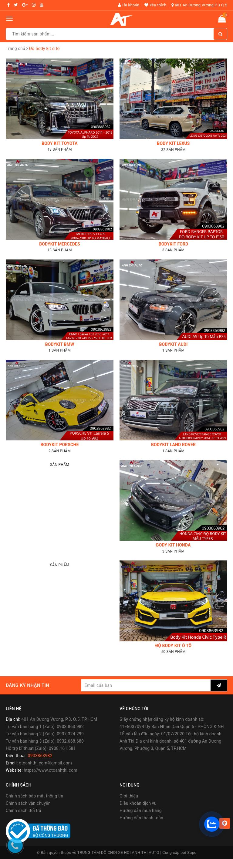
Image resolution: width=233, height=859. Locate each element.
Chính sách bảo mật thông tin (34, 796)
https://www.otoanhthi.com (50, 770)
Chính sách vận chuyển (28, 803)
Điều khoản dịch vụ (138, 803)
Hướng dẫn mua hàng (141, 810)
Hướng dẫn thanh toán (141, 817)
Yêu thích (155, 5)
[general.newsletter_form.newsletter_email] (146, 685)
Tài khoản (129, 5)
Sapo (192, 852)
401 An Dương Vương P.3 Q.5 (199, 5)
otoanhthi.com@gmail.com (45, 762)
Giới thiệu (129, 796)
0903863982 (40, 755)
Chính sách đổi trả (23, 810)
